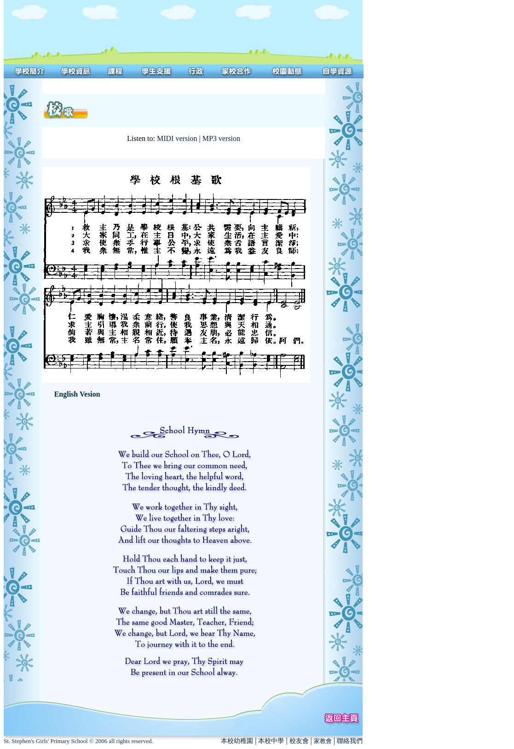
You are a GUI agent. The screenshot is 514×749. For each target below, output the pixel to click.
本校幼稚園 (237, 740)
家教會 (323, 740)
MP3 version (221, 138)
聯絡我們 (350, 740)
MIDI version (177, 138)
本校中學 (271, 740)
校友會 (299, 740)
